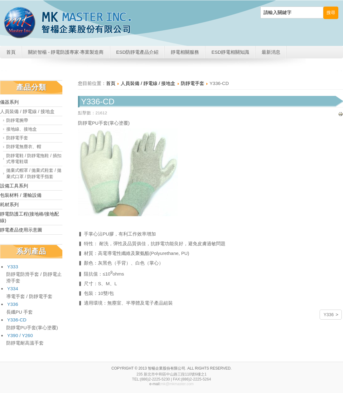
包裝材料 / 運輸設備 (20, 195)
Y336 (12, 304)
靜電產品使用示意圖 (21, 229)
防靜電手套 (17, 138)
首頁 (11, 52)
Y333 (12, 266)
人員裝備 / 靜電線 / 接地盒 (27, 111)
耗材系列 (9, 204)
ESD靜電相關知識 (230, 52)
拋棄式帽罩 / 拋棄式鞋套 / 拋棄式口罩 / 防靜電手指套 (33, 173)
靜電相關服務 (185, 52)
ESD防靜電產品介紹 (137, 52)
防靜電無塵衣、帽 (23, 146)
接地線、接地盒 (21, 129)
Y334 (12, 288)
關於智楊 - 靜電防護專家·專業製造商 (66, 52)
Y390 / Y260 (20, 335)
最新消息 (271, 52)
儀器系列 (9, 102)
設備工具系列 (14, 185)
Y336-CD (17, 319)
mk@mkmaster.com (177, 384)
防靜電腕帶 (17, 120)
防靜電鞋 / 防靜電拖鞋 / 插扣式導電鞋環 (33, 158)
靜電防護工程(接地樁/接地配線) (29, 217)
